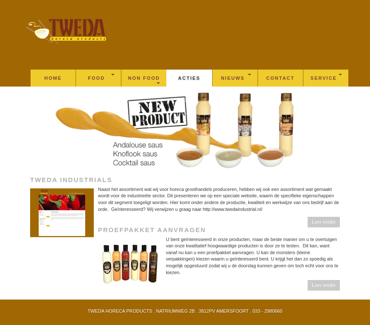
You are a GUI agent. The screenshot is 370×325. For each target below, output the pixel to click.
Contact (280, 78)
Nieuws (236, 77)
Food (101, 77)
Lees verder (324, 222)
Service (326, 77)
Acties (189, 78)
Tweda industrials (71, 179)
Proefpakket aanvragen (152, 229)
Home (53, 78)
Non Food (144, 80)
